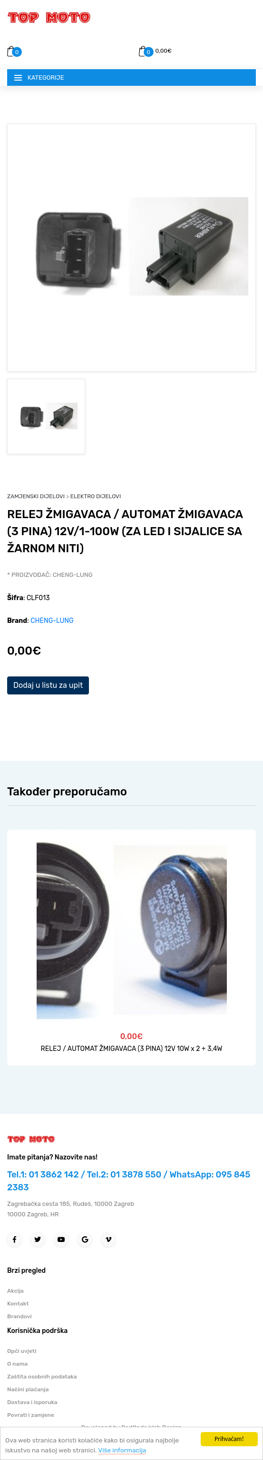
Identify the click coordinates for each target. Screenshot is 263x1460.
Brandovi (19, 1316)
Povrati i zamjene (30, 1415)
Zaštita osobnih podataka (42, 1376)
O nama (17, 1363)
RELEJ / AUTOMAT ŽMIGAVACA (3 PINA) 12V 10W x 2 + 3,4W (132, 1049)
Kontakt (18, 1303)
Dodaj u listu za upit (48, 685)
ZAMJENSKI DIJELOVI (36, 496)
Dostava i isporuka (32, 1402)
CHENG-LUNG (51, 621)
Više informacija (122, 1450)
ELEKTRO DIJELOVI (95, 496)
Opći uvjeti (21, 1351)
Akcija (15, 1290)
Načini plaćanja (28, 1389)
